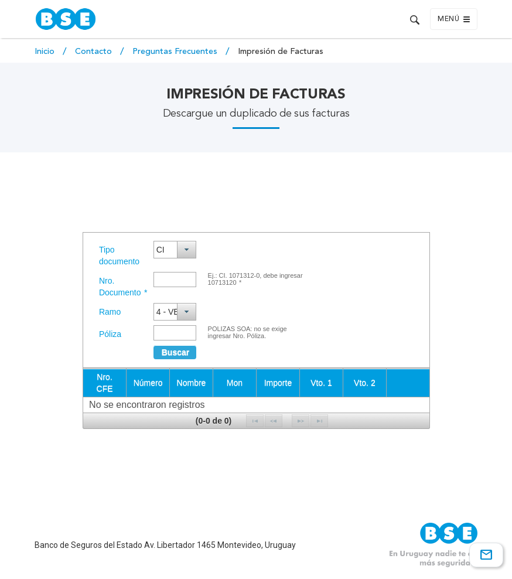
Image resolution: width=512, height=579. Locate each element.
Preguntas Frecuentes (176, 51)
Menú (454, 19)
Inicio (46, 51)
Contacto (94, 51)
